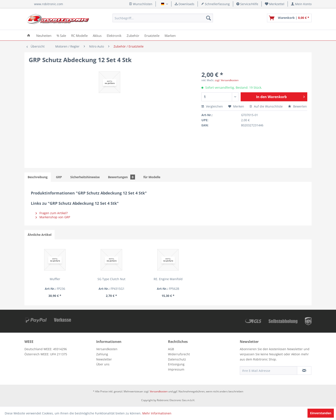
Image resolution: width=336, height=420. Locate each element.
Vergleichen (212, 106)
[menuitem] (275, 4)
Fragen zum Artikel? (52, 213)
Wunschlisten (140, 4)
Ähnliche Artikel (39, 235)
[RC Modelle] (79, 35)
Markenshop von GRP (53, 217)
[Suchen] (208, 18)
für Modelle (151, 177)
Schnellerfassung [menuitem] (215, 4)
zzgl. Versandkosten (226, 80)
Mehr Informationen (156, 413)
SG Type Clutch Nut (111, 279)
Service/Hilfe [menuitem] (247, 4)
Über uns (103, 364)
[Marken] (170, 35)
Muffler (55, 279)
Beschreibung (38, 177)
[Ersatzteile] (152, 35)
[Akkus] (97, 35)
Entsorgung (176, 364)
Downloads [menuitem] (184, 4)
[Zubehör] (133, 35)
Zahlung (102, 354)
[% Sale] (61, 35)
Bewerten (297, 106)
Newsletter (104, 359)
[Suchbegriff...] (162, 18)
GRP (59, 177)
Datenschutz (177, 359)
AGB (171, 349)
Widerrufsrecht (179, 354)
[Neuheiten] (44, 35)
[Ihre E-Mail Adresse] (268, 370)
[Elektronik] (114, 35)
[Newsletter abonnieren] (304, 370)
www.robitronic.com (48, 4)
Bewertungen (121, 177)
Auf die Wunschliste (266, 106)
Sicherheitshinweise (85, 177)
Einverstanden (320, 413)
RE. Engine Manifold (168, 279)
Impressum (176, 369)
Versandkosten (106, 349)
